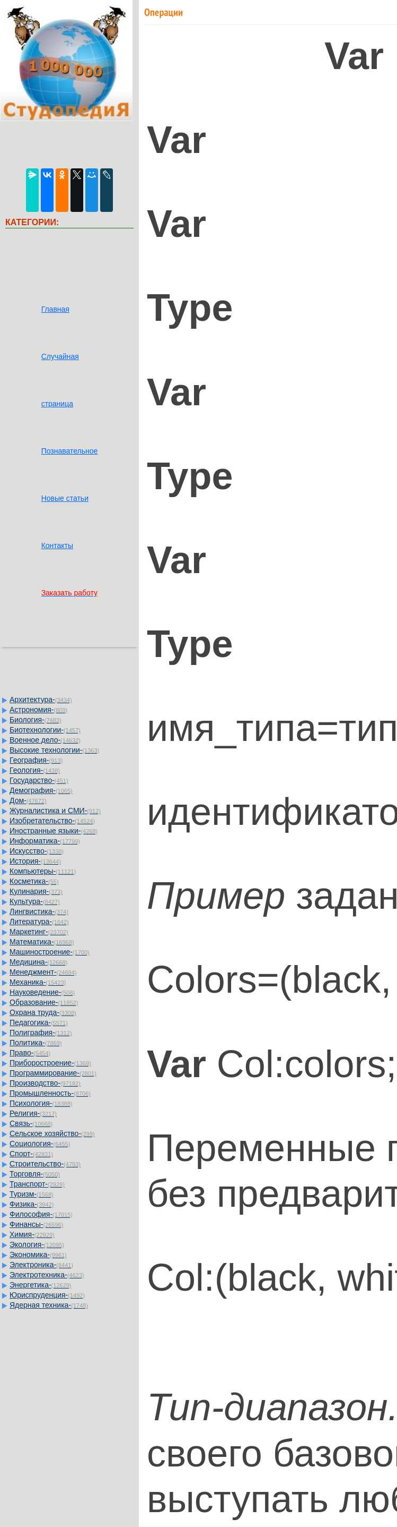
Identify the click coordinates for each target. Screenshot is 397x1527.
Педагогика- (39, 1022)
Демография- (41, 790)
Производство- (45, 1083)
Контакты (57, 545)
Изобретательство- (52, 820)
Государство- (39, 780)
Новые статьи (65, 498)
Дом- (28, 800)
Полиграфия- (41, 1032)
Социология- (40, 1143)
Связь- (31, 1123)
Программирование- (53, 1073)
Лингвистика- (39, 911)
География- (36, 760)
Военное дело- (45, 740)
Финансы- (36, 1224)
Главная (55, 309)
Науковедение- (42, 992)
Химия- (32, 1234)
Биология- (35, 719)
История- (35, 861)
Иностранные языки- (54, 830)
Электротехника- (47, 1274)
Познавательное (69, 451)
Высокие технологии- (54, 750)
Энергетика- (41, 1285)
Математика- (42, 941)
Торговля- (35, 1174)
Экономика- (38, 1254)
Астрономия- (38, 709)
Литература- (39, 921)
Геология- (35, 770)
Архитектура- (41, 699)
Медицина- (38, 962)
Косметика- (34, 881)
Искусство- (37, 851)
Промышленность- (50, 1093)
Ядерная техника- (49, 1305)
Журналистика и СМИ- (55, 810)
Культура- (35, 901)
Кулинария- (36, 891)
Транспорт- (37, 1184)
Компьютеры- (43, 871)
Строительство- (45, 1163)
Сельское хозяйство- (52, 1133)
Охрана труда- (43, 1012)
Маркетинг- (39, 931)
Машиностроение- (50, 952)
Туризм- (32, 1194)
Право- (30, 1052)
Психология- (41, 1103)
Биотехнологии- (45, 730)
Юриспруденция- (47, 1295)
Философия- (41, 1214)
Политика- (35, 1042)
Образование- (44, 1002)
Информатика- (45, 841)
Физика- (32, 1204)
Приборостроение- (50, 1063)
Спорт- (31, 1153)
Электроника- (41, 1264)
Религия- (33, 1113)
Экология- (37, 1244)
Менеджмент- (43, 972)
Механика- (38, 982)
